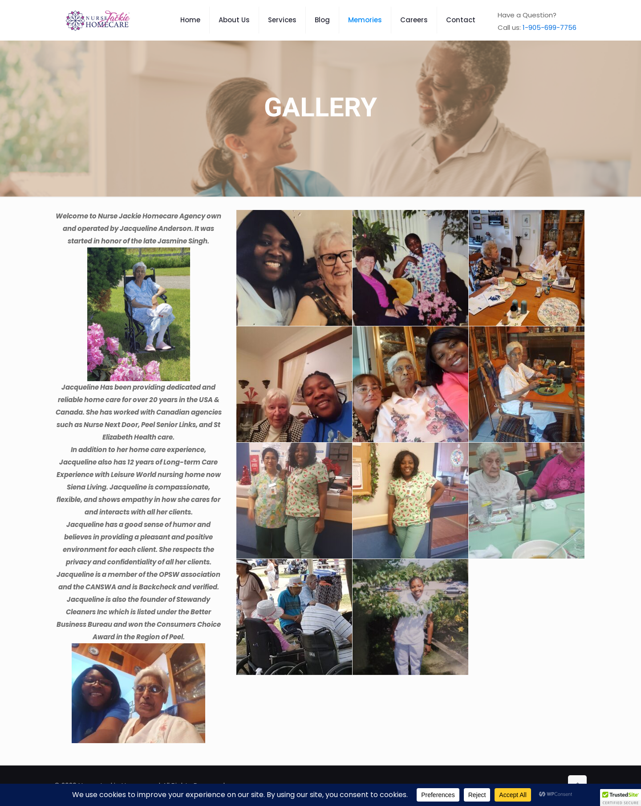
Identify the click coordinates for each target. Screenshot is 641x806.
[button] (620, 797)
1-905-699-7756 (549, 27)
